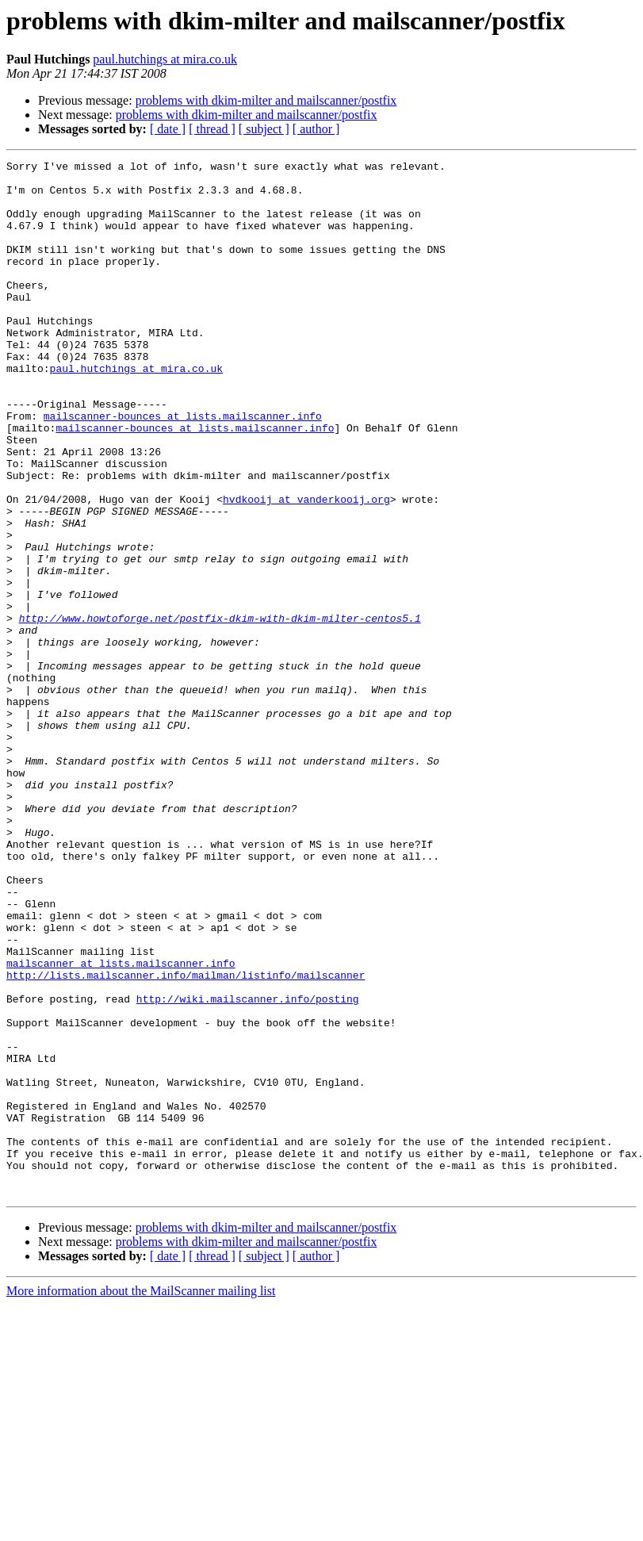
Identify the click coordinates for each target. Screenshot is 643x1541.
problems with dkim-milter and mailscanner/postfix (266, 100)
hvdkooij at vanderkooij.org (306, 568)
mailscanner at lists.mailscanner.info (120, 1124)
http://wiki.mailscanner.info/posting (247, 1167)
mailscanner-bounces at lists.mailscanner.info (183, 468)
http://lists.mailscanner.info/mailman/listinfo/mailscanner (185, 1139)
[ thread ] (212, 129)
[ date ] (168, 129)
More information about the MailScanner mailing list (140, 1498)
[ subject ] (264, 129)
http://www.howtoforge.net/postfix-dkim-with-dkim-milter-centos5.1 (220, 710)
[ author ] (316, 129)
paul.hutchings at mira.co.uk (165, 59)
